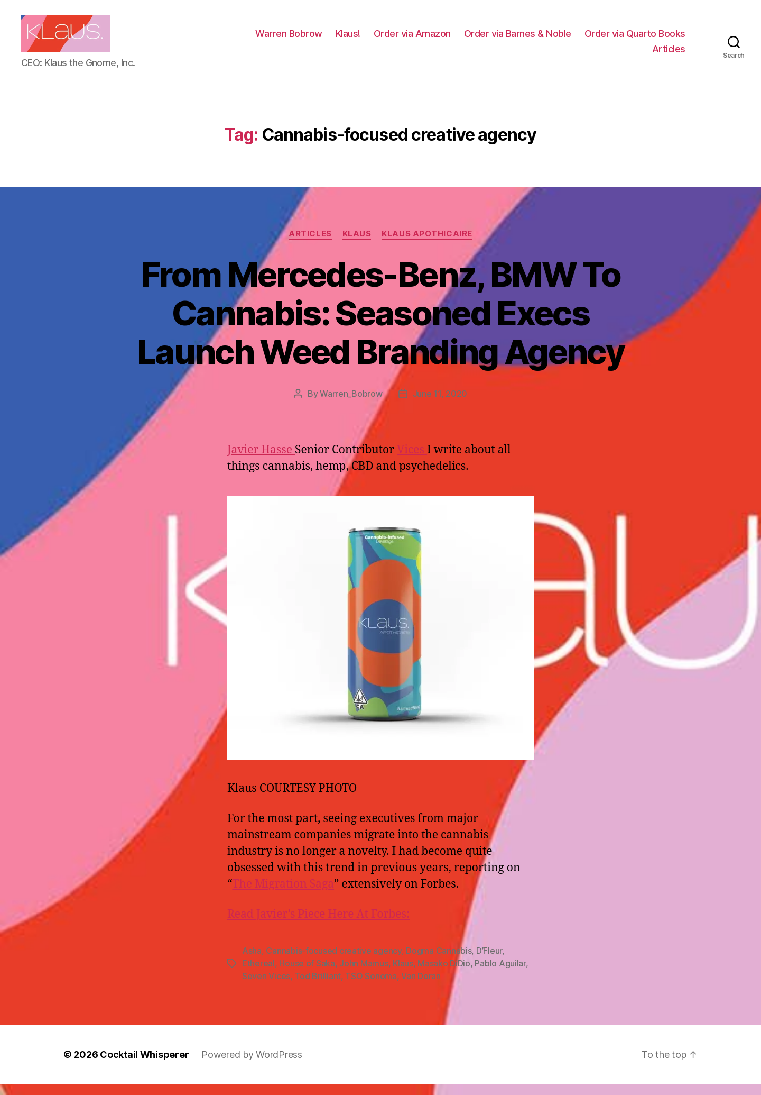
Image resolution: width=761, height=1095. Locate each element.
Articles (668, 54)
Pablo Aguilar (500, 974)
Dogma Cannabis (438, 961)
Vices (412, 460)
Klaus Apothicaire (427, 244)
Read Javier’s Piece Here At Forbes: (318, 925)
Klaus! (462, 38)
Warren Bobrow (403, 38)
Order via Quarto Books (588, 54)
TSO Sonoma (370, 986)
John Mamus (363, 974)
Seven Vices (266, 986)
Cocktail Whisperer (144, 1065)
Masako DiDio (443, 974)
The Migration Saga (283, 895)
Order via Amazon (526, 38)
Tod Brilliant (318, 986)
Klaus (357, 244)
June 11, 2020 (440, 404)
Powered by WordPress (251, 1065)
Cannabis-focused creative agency (333, 961)
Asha (252, 961)
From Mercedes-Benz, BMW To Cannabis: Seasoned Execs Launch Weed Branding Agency (380, 323)
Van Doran (421, 986)
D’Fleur (489, 961)
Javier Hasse (261, 460)
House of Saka (307, 974)
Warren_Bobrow (351, 404)
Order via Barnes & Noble (631, 38)
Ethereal (258, 974)
